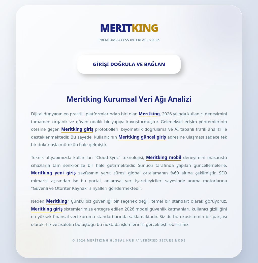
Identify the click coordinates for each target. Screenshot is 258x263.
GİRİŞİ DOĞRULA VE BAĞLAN (129, 64)
